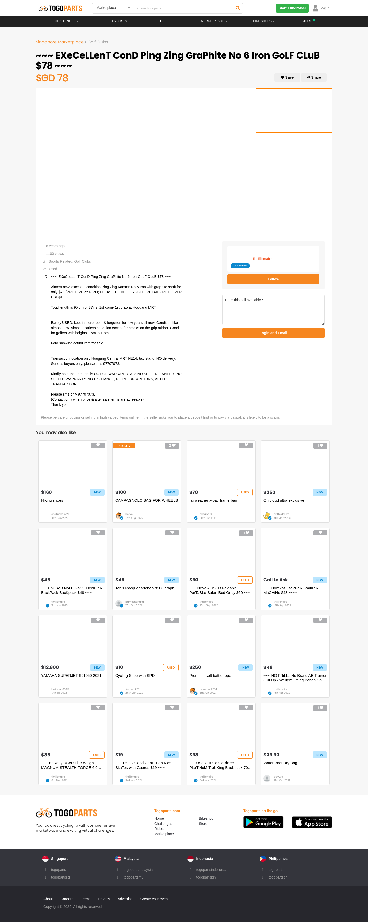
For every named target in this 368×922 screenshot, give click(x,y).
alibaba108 (206, 514)
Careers (67, 899)
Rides (165, 21)
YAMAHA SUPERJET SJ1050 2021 (71, 675)
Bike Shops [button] (264, 21)
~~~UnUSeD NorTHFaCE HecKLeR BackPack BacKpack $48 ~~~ (72, 590)
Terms (85, 899)
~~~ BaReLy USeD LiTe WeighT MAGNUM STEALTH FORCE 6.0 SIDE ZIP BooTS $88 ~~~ (69, 765)
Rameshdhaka (134, 602)
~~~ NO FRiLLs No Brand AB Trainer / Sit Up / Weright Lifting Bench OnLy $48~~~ (294, 677)
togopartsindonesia (211, 870)
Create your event (154, 899)
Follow (273, 279)
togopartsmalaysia (138, 870)
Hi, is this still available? (273, 310)
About (48, 899)
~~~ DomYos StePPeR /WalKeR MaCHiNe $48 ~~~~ (290, 590)
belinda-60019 (60, 689)
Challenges (67, 21)
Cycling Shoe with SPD (135, 675)
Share (314, 77)
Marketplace (164, 834)
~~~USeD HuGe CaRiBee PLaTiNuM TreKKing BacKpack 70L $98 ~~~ (219, 765)
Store (203, 824)
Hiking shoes (52, 500)
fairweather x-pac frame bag (213, 500)
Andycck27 (132, 689)
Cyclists (119, 21)
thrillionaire (262, 259)
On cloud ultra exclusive (283, 500)
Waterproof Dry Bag (280, 763)
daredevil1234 (208, 689)
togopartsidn (206, 877)
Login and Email (273, 333)
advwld (278, 777)
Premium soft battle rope (210, 675)
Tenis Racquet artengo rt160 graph (144, 588)
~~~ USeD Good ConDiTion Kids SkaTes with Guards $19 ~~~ (143, 765)
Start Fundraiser (292, 8)
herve (129, 514)
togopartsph (278, 870)
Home (159, 818)
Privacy (104, 899)
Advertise (125, 899)
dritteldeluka (282, 514)
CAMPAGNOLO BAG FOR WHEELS (146, 500)
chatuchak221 (60, 514)
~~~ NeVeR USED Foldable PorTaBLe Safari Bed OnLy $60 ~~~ (219, 590)
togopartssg (60, 877)
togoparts (58, 870)
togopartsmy (133, 877)
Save (287, 77)
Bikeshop (206, 818)
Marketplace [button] (214, 21)
